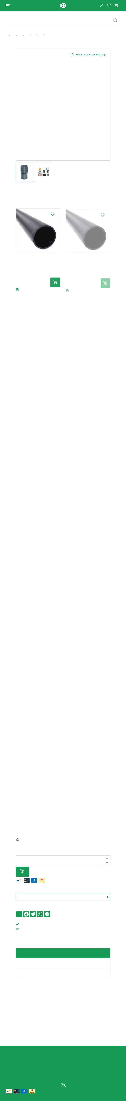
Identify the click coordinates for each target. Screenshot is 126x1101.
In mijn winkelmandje (22, 871)
